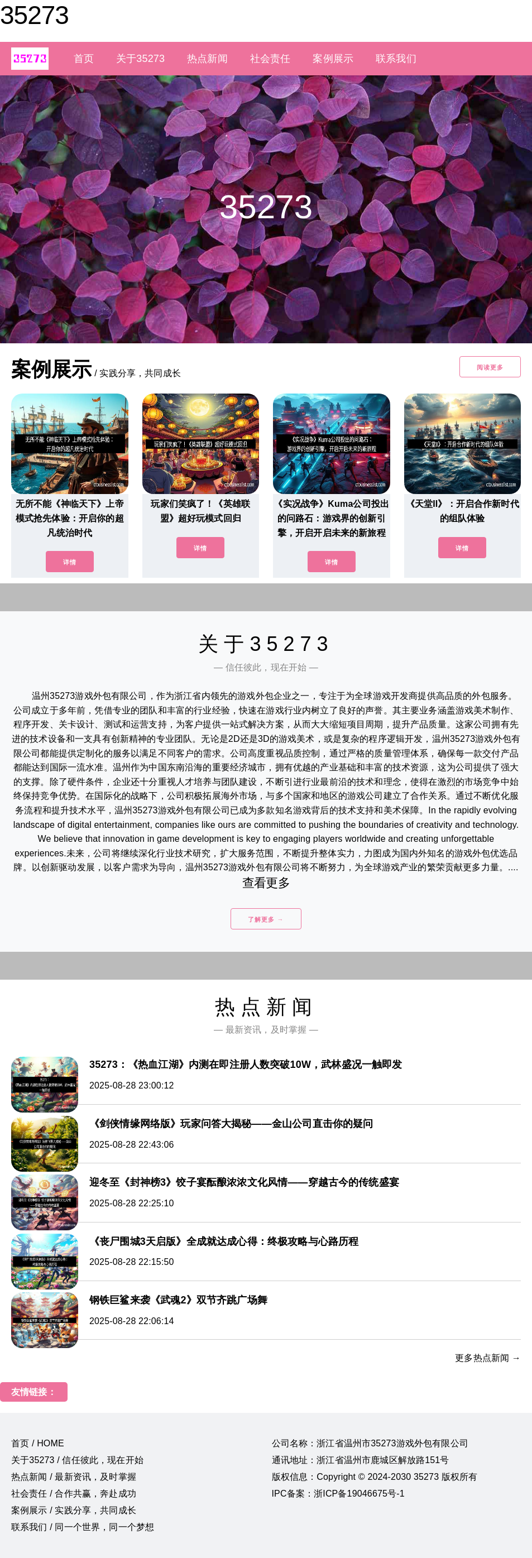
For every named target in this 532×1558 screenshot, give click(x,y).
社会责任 (270, 58)
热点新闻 (207, 58)
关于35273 (140, 58)
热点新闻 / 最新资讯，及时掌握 (73, 1477)
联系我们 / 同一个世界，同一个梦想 (82, 1527)
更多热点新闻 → (488, 1358)
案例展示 (333, 58)
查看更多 (266, 883)
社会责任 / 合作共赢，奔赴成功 (73, 1493)
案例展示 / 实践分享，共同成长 (73, 1510)
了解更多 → (266, 919)
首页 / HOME (37, 1443)
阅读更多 (490, 367)
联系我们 (396, 58)
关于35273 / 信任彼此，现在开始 (77, 1460)
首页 (84, 58)
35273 (34, 15)
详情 (69, 562)
